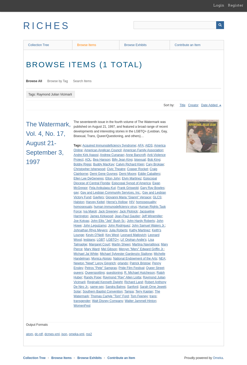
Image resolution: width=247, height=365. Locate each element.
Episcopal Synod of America (131, 183)
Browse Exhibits (135, 45)
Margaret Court (99, 244)
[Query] (179, 25)
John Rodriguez (119, 225)
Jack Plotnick (128, 211)
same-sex (97, 287)
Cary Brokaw (155, 164)
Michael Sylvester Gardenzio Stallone (126, 254)
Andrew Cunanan (112, 155)
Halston (79, 202)
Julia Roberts (118, 230)
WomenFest (82, 305)
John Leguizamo (94, 225)
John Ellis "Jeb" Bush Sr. (108, 221)
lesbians (89, 240)
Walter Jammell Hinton (140, 301)
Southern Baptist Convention (103, 291)
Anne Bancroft (136, 155)
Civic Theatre (116, 169)
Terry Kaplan (144, 291)
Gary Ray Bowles (152, 188)
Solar (77, 291)
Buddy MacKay (103, 164)
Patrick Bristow (140, 263)
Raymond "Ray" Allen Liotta (122, 277)
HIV (131, 202)
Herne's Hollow (116, 202)
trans (153, 296)
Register (235, 5)
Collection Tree (38, 45)
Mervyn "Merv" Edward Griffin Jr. (141, 249)
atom (29, 334)
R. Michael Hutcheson (139, 272)
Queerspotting (95, 272)
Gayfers (98, 197)
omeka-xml (76, 334)
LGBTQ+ (112, 240)
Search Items (82, 81)
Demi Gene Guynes (103, 174)
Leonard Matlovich (133, 235)
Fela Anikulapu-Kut (102, 188)
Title (182, 105)
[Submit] (220, 25)
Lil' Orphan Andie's (133, 240)
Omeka (218, 358)
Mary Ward (91, 249)
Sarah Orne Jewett (153, 287)
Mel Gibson (109, 249)
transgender (82, 301)
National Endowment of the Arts (135, 258)
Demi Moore (127, 174)
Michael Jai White (86, 254)
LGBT (101, 240)
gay (76, 192)
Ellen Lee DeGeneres (89, 178)
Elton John (112, 178)
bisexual (140, 159)
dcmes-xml (52, 334)
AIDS (148, 145)
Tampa (129, 291)
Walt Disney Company (107, 301)
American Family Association (143, 150)
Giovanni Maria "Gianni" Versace (128, 197)
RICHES (46, 25)
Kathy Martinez (139, 230)
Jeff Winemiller (152, 216)
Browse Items (86, 45)
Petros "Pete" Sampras (101, 268)
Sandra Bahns (115, 287)
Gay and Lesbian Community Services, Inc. (111, 192)
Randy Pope (92, 277)
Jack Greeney (108, 211)
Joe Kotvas (81, 221)
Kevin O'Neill (95, 235)
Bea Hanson (101, 159)
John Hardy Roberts (141, 221)
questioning (114, 272)
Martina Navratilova (145, 244)
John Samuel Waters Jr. (148, 225)
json (64, 334)
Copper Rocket (137, 169)
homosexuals (83, 207)
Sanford (132, 287)
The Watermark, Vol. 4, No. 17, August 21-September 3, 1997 (48, 143)
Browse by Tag (57, 81)
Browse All (34, 81)
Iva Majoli (90, 211)
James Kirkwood (101, 216)
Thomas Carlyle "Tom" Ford (109, 296)
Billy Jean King (122, 159)
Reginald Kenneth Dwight (104, 282)
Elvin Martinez (131, 178)
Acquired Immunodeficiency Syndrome (109, 145)
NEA (162, 258)
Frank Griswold (128, 188)
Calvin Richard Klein (130, 164)
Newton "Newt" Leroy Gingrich (95, 263)
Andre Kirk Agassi (86, 155)
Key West (112, 235)
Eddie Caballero (149, 174)
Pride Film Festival (131, 268)
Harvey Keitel (95, 202)
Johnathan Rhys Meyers (90, 230)
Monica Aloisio (101, 258)
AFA (141, 145)
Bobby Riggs (82, 164)
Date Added (209, 105)
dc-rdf (39, 334)
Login (218, 5)
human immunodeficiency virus (115, 207)
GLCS (157, 197)
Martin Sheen (121, 244)
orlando (122, 263)
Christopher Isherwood (89, 169)
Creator (193, 105)
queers (78, 272)
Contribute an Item (187, 45)
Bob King (153, 159)
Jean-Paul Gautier (127, 216)
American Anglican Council (103, 150)
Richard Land (133, 282)
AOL (88, 159)
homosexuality (146, 202)
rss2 (89, 334)
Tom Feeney (139, 296)
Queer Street (155, 268)
